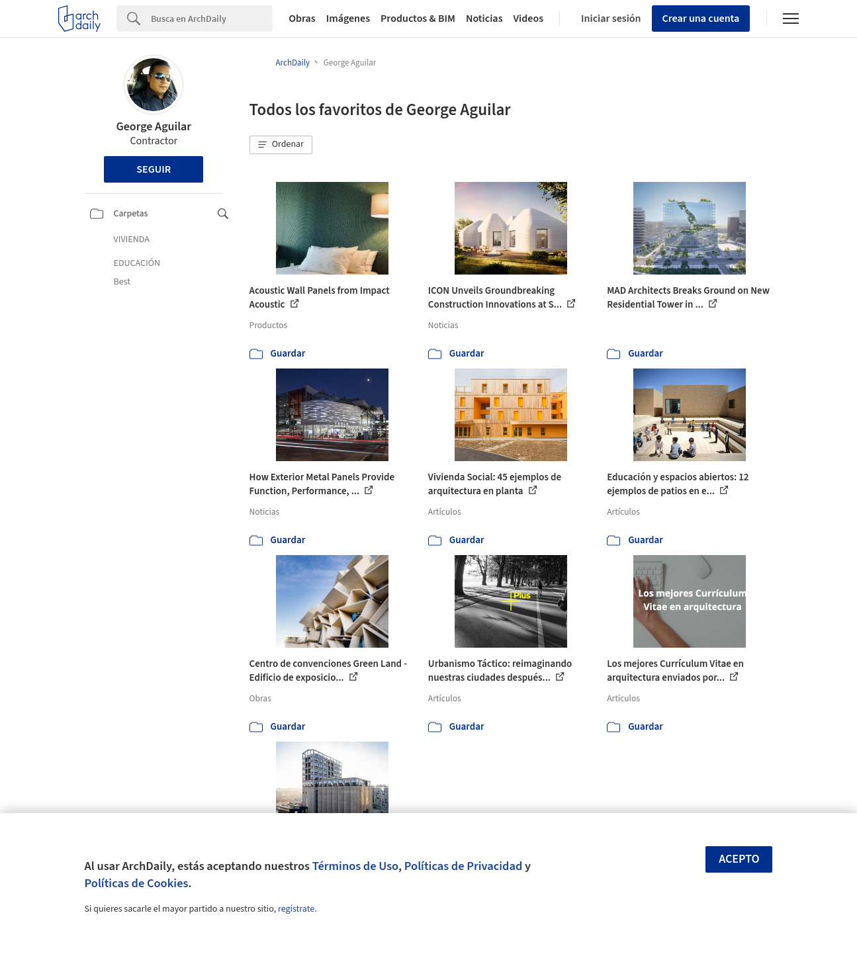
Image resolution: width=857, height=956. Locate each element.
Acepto (739, 859)
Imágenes (348, 18)
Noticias (484, 18)
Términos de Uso (355, 866)
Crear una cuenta (701, 18)
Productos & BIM (418, 18)
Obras (302, 18)
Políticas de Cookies (137, 883)
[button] (281, 145)
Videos (529, 18)
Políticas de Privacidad (463, 866)
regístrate (296, 909)
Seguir (153, 169)
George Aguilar (153, 126)
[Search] (212, 18)
